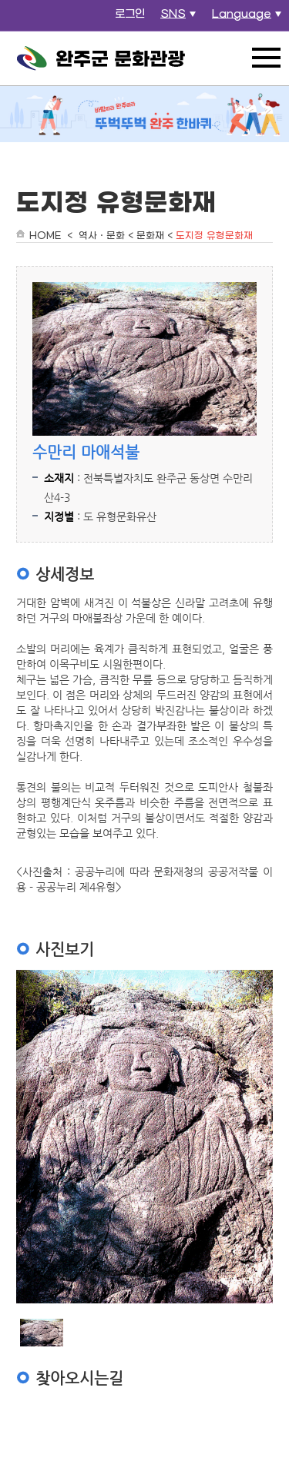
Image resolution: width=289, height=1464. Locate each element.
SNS (180, 18)
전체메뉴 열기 (266, 58)
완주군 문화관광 (101, 58)
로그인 (130, 14)
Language (248, 18)
